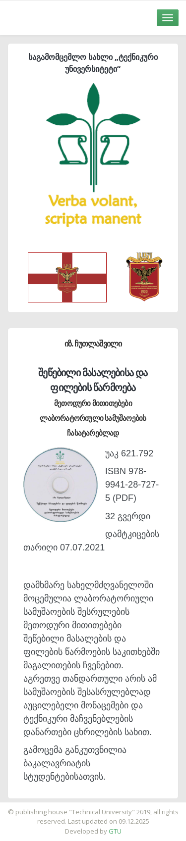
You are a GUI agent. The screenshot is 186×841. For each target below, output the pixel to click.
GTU (115, 831)
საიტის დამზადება (122, 806)
